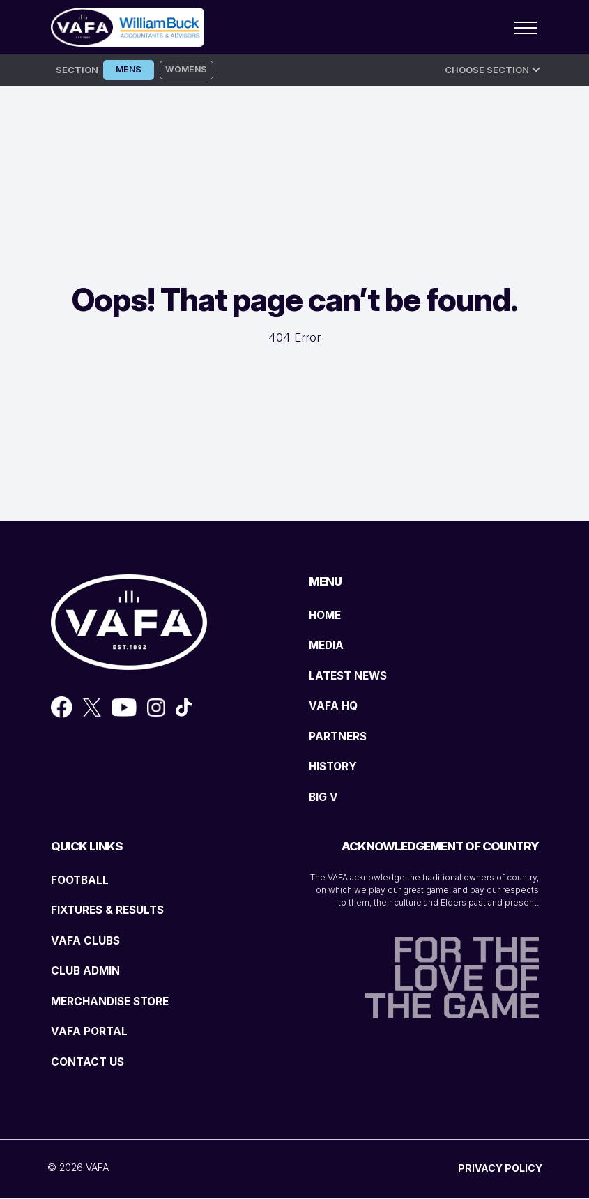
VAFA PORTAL (92, 1032)
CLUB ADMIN (89, 971)
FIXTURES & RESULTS (112, 910)
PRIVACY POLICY (500, 1169)
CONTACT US (90, 1062)
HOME (327, 615)
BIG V (325, 797)
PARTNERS (340, 736)
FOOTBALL (82, 880)
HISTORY (335, 767)
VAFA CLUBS (88, 940)
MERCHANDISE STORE (116, 1001)
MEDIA (328, 645)
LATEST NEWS (351, 675)
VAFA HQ (335, 706)
